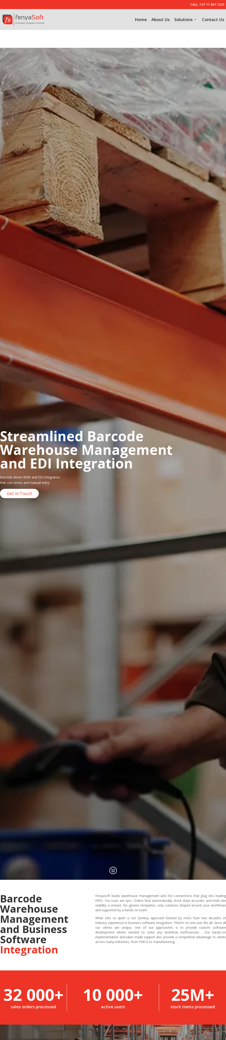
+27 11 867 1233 (211, 4)
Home (141, 19)
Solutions (185, 19)
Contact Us (213, 19)
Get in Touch (19, 475)
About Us (160, 19)
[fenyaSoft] (23, 19)
